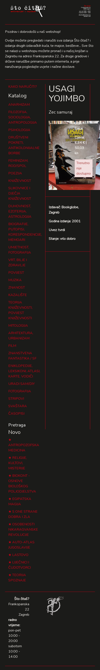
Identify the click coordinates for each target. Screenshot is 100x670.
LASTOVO (20, 554)
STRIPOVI (16, 398)
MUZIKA (15, 280)
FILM (12, 345)
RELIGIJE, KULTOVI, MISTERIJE (17, 463)
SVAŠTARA (17, 406)
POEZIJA (15, 173)
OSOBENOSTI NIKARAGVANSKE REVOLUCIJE (23, 529)
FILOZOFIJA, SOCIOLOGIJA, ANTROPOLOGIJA (22, 117)
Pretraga (17, 425)
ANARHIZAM (19, 104)
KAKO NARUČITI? (22, 86)
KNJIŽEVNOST (19, 180)
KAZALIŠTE (17, 295)
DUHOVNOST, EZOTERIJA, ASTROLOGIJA (19, 211)
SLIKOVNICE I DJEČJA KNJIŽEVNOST (19, 193)
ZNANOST (16, 287)
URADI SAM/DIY (21, 383)
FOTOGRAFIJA (19, 391)
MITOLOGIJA (18, 325)
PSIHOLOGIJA (19, 130)
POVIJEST (16, 272)
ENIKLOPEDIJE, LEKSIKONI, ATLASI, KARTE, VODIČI (24, 371)
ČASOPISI (16, 413)
